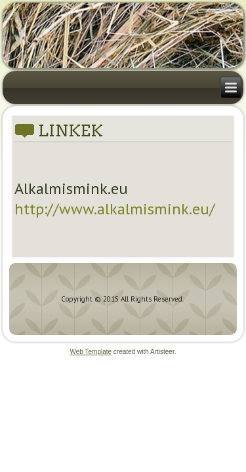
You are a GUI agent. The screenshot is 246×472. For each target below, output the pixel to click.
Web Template (91, 351)
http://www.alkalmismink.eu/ (114, 209)
